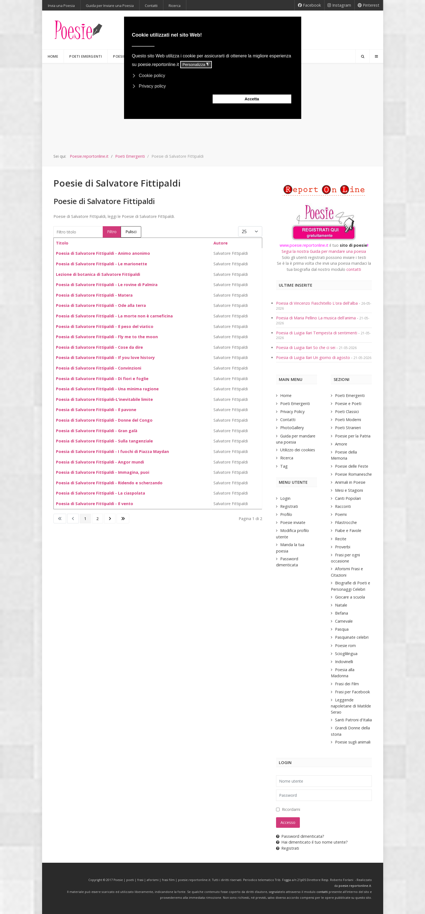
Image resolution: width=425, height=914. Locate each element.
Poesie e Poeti (348, 403)
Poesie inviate (292, 522)
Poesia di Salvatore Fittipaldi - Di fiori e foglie (102, 378)
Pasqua (342, 629)
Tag (284, 466)
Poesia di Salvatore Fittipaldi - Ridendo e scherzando (109, 482)
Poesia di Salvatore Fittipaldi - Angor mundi (100, 462)
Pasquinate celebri (352, 637)
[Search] (362, 56)
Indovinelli (344, 661)
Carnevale (344, 621)
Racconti (343, 506)
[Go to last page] (123, 519)
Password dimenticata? (300, 836)
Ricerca (286, 457)
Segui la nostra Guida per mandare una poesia (324, 251)
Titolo (62, 243)
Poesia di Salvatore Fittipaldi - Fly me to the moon (107, 336)
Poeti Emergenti (295, 403)
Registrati (289, 506)
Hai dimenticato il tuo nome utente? (312, 842)
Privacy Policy (292, 411)
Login (285, 498)
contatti (353, 269)
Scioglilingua (346, 653)
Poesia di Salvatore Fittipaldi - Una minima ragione (107, 388)
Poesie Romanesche (353, 474)
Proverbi (342, 546)
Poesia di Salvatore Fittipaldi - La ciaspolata (100, 493)
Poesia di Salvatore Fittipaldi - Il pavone (96, 409)
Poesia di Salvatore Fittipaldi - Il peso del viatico (104, 326)
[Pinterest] (368, 5)
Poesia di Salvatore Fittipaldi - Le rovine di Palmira (107, 284)
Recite (340, 538)
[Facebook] (309, 5)
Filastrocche (346, 522)
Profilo (286, 514)
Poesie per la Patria (352, 436)
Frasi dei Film (347, 683)
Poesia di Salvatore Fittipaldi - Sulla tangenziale (104, 441)
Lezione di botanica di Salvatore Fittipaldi (98, 274)
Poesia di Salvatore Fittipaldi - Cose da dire (99, 347)
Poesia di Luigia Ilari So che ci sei (306, 347)
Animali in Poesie (350, 482)
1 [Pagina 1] (85, 518)
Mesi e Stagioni (349, 490)
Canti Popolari (348, 498)
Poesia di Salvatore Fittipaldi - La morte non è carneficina (114, 316)
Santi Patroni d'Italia (353, 719)
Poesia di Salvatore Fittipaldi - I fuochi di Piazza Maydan (112, 451)
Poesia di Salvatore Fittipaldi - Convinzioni (98, 368)
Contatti (287, 419)
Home (286, 395)
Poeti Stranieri (348, 427)
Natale (341, 605)
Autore (220, 243)
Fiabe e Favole (348, 530)
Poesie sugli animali (352, 742)
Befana (341, 613)
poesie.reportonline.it (355, 886)
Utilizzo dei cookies (297, 449)
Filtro (112, 231)
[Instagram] (339, 5)
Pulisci (130, 231)
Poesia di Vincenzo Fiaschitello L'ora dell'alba (317, 303)
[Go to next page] (109, 519)
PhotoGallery (292, 427)
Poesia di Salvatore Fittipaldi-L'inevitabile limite (104, 399)
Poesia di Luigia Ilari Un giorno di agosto (313, 357)
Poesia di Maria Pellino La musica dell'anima (316, 317)
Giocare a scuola (350, 597)
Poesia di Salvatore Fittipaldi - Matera (94, 295)
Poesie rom (345, 645)
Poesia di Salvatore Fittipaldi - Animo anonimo (103, 253)
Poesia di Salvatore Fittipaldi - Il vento (94, 503)
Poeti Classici (347, 411)
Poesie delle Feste (351, 466)
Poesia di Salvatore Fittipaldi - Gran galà (96, 430)
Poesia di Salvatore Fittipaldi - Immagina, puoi (102, 472)
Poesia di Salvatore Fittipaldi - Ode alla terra (101, 305)
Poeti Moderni (348, 419)
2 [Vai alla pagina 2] (97, 518)
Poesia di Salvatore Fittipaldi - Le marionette (101, 263)
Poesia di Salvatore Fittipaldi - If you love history (105, 357)
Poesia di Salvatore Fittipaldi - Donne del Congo (104, 420)
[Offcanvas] (376, 56)
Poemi (341, 514)
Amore (341, 444)
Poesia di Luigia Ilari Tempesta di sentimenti (317, 332)
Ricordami (291, 809)
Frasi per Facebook (352, 691)
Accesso (287, 822)
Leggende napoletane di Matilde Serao (351, 706)
